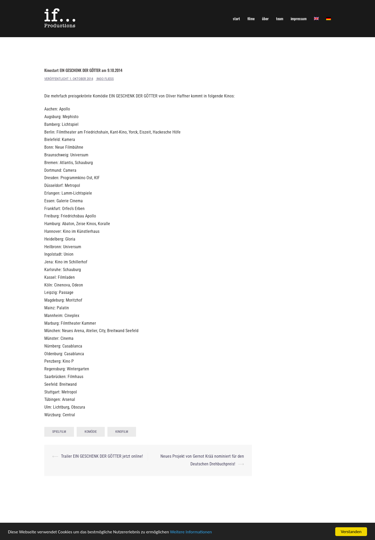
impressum (299, 18)
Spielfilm (59, 432)
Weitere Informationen (191, 532)
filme (251, 18)
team (279, 18)
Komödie (91, 432)
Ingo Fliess (105, 79)
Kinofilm (121, 432)
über (265, 18)
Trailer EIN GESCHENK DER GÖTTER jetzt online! (102, 456)
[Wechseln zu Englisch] (316, 18)
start (236, 18)
